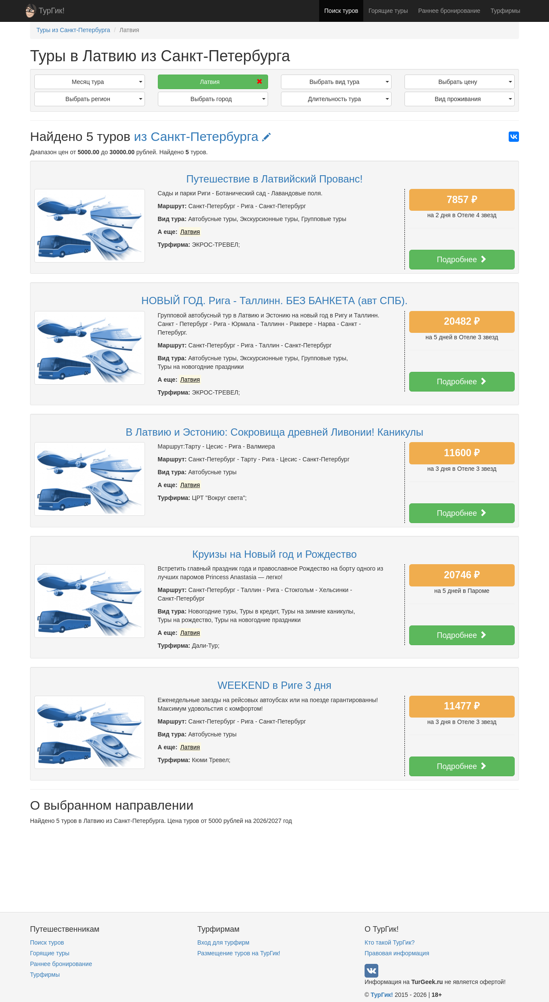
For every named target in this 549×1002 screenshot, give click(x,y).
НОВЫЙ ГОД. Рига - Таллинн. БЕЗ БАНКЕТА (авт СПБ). (275, 300)
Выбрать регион (104, 99)
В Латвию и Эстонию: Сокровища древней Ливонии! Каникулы (274, 432)
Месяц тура (107, 81)
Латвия (231, 81)
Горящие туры (388, 10)
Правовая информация (397, 953)
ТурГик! (51, 10)
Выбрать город (227, 99)
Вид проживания (473, 99)
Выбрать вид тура (349, 81)
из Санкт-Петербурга (202, 136)
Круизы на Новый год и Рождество (274, 554)
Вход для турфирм (223, 942)
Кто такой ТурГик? (390, 942)
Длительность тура (348, 99)
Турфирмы (505, 10)
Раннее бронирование (449, 10)
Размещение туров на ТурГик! (238, 953)
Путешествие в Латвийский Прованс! (274, 179)
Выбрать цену (475, 81)
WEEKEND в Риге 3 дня (274, 685)
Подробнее (462, 259)
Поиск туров (341, 10)
